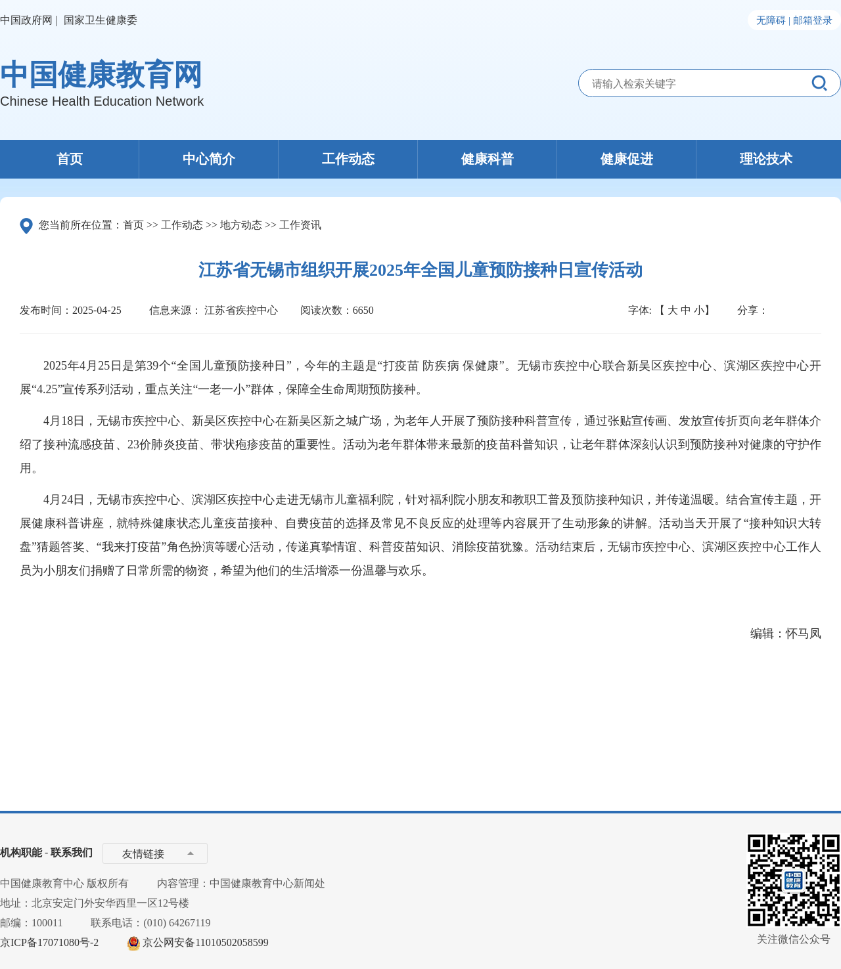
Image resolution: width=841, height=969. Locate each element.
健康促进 (627, 159)
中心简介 (209, 159)
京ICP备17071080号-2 (49, 942)
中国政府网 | (28, 20)
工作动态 (348, 159)
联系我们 (72, 852)
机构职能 (21, 852)
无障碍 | (773, 20)
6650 (363, 310)
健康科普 (487, 159)
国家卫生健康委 (100, 20)
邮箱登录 (812, 20)
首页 (70, 159)
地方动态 (241, 224)
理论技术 (766, 159)
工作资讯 (300, 224)
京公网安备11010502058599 (205, 942)
